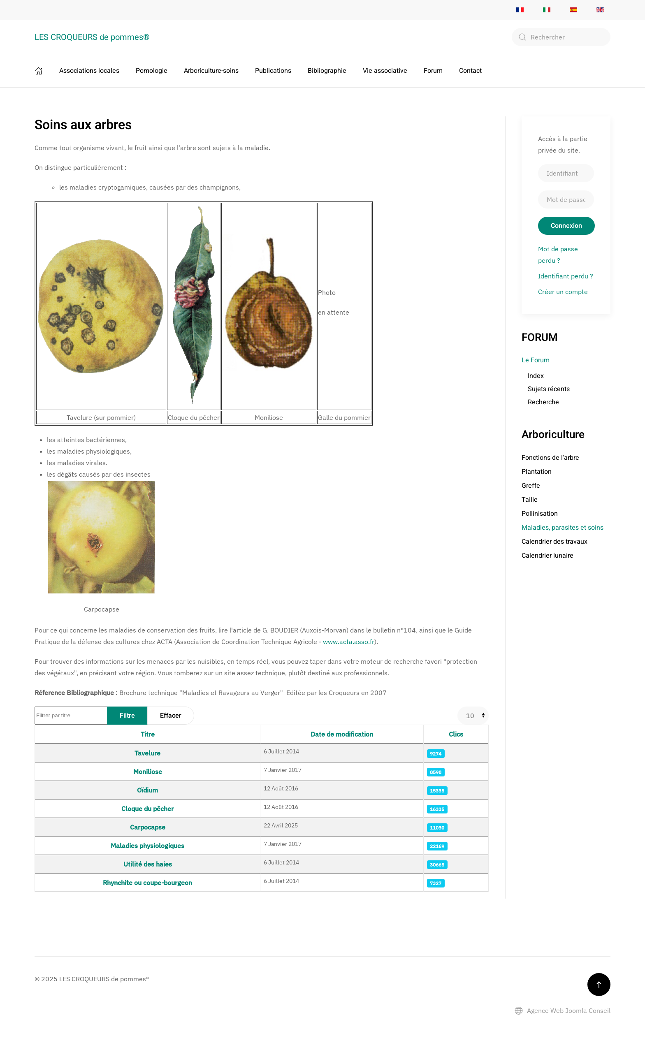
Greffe (531, 486)
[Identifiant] (566, 173)
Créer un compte (563, 291)
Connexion (566, 226)
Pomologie (151, 71)
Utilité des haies (147, 864)
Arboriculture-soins (211, 71)
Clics (456, 734)
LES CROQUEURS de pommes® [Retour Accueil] (92, 37)
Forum (433, 71)
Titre (148, 734)
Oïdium (147, 790)
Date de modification (342, 734)
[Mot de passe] (566, 199)
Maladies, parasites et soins (562, 528)
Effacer (170, 716)
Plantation (537, 472)
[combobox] (561, 37)
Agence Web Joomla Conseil (562, 1010)
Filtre (127, 716)
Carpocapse (147, 827)
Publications (273, 71)
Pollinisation (540, 514)
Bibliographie (327, 71)
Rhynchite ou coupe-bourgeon (147, 882)
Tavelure (147, 753)
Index (536, 376)
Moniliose (147, 771)
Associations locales (89, 71)
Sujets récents (549, 389)
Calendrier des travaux (554, 542)
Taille (530, 500)
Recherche (543, 402)
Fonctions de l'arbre (550, 458)
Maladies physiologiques (147, 845)
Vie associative (385, 71)
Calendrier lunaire (547, 556)
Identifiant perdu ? (565, 276)
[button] (598, 984)
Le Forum (536, 360)
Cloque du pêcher (147, 808)
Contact (470, 71)
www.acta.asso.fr (348, 641)
